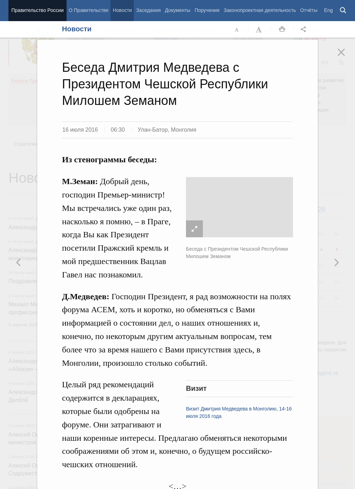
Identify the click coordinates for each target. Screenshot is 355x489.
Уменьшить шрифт (237, 29)
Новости (122, 10)
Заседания (148, 10)
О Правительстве (88, 10)
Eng (328, 10)
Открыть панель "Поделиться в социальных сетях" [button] (304, 29)
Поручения (206, 10)
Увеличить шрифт (259, 29)
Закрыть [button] (346, 57)
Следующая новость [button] (18, 262)
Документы (177, 10)
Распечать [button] (282, 29)
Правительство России (37, 10)
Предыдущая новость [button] (336, 262)
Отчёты (308, 10)
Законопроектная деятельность (260, 10)
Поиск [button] (343, 10)
